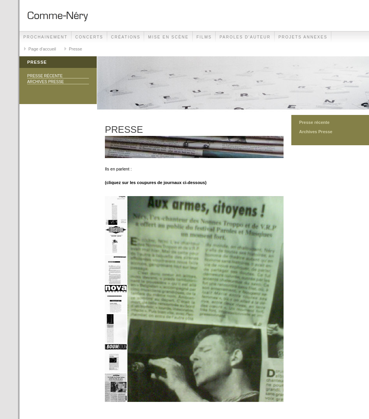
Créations (126, 37)
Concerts (89, 37)
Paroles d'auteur (245, 37)
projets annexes (302, 37)
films (204, 37)
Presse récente (45, 76)
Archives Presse (45, 82)
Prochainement (45, 37)
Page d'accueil (42, 49)
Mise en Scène (168, 37)
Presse (75, 49)
